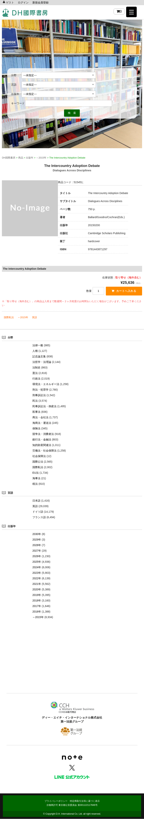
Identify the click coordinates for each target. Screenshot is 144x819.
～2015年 (23, 317)
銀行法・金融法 (41, 439)
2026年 (36, 556)
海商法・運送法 (41, 423)
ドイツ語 (37, 511)
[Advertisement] (72, 662)
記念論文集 (39, 356)
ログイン (23, 2)
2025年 (36, 561)
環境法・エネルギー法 (45, 384)
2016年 (36, 611)
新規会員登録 (40, 2)
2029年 (36, 539)
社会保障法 (39, 456)
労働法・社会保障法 (44, 450)
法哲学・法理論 (41, 362)
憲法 (35, 373)
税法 (35, 484)
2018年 (36, 600)
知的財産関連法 (41, 445)
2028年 (36, 545)
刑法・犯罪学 (40, 389)
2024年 (36, 567)
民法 (35, 400)
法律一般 (37, 345)
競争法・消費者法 (43, 434)
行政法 (36, 378)
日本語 (36, 500)
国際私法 (9, 317)
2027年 (36, 550)
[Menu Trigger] (131, 12)
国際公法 (37, 461)
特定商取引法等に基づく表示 (85, 801)
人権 (35, 351)
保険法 (36, 428)
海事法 (36, 478)
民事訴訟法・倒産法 (44, 406)
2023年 (36, 573)
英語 (34, 317)
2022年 (36, 578)
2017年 (36, 606)
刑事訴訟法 (39, 395)
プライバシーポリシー (55, 801)
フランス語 (39, 517)
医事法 (36, 412)
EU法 (35, 472)
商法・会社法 (40, 417)
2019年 (36, 595)
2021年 (36, 584)
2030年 (36, 534)
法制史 (36, 367)
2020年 (36, 589)
